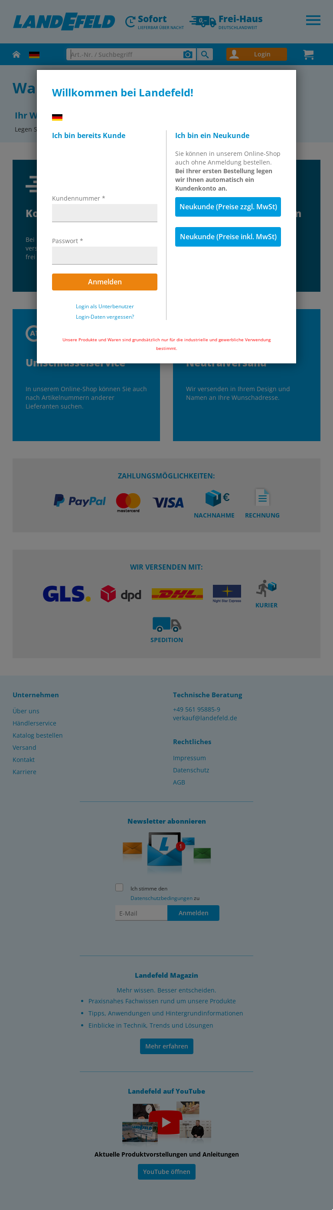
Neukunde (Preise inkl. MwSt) (228, 236)
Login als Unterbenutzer (105, 306)
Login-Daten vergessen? (105, 317)
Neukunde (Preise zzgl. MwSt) (228, 206)
